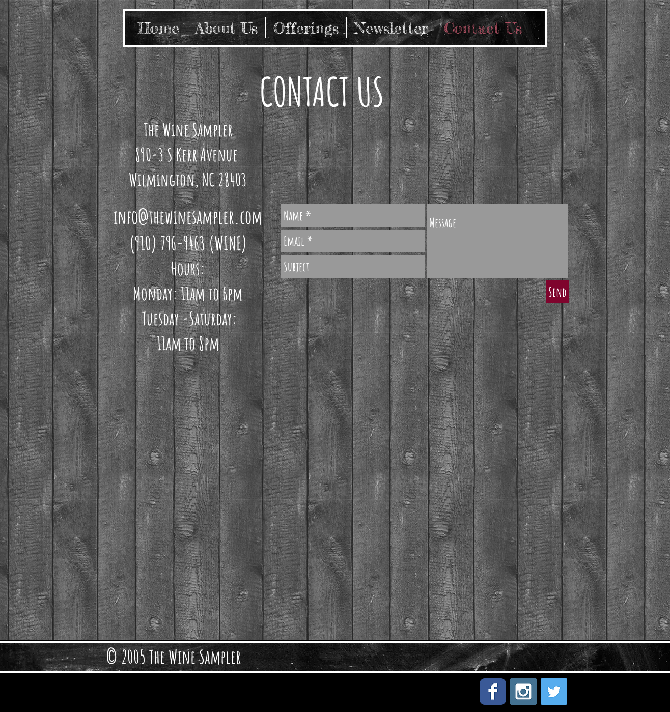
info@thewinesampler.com (188, 217)
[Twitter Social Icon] (554, 691)
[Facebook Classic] (493, 691)
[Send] (557, 291)
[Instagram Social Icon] (523, 691)
